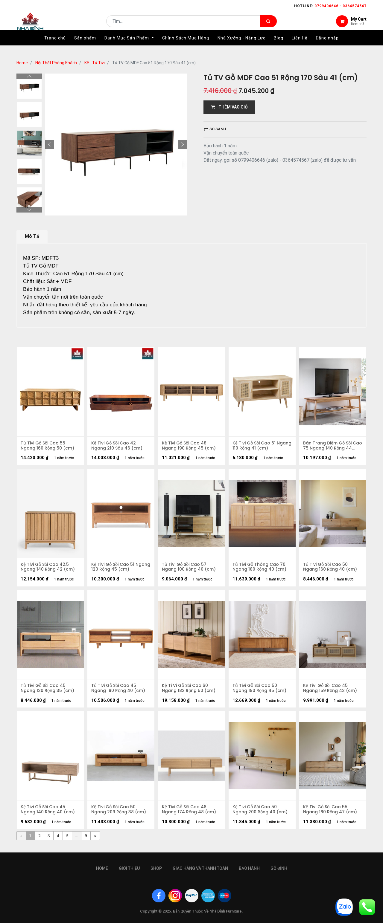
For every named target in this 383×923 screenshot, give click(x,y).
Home (22, 62)
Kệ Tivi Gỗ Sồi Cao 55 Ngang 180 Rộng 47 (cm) (331, 814)
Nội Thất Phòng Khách (56, 62)
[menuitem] (55, 46)
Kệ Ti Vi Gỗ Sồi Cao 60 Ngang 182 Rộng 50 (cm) (189, 691)
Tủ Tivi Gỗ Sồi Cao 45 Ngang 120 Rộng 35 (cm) (48, 691)
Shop (156, 868)
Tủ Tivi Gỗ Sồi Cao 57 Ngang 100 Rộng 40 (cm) (189, 569)
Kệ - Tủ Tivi (94, 62)
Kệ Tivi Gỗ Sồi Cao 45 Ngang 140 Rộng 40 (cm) (48, 814)
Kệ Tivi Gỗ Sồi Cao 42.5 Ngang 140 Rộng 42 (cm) (48, 569)
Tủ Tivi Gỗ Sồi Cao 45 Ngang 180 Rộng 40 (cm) (119, 691)
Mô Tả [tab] (32, 236)
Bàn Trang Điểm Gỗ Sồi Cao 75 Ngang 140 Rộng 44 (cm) (330, 446)
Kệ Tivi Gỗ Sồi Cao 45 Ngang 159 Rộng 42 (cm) (331, 691)
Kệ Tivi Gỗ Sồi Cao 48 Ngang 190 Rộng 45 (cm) (189, 446)
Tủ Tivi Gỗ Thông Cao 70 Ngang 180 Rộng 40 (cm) (260, 569)
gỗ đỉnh (278, 868)
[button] (49, 144)
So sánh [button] (215, 129)
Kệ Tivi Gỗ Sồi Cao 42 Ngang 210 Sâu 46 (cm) (117, 446)
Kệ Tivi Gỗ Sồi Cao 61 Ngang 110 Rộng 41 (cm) (259, 446)
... (76, 840)
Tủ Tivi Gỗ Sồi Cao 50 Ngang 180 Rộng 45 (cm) (260, 691)
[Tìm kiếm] (268, 26)
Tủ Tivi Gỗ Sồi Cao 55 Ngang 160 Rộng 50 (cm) (48, 446)
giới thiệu (129, 868)
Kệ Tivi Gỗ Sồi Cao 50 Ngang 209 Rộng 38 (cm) (119, 814)
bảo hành (249, 868)
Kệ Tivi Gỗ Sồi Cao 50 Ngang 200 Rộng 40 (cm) (260, 814)
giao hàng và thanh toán (200, 868)
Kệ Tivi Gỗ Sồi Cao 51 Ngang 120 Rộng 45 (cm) (119, 569)
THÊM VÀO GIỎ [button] (229, 107)
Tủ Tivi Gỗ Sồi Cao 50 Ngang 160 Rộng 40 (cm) (331, 569)
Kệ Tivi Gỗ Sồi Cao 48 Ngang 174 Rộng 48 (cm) (189, 814)
